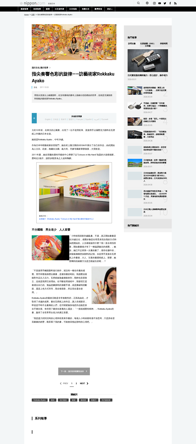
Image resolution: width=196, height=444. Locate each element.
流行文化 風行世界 (42, 68)
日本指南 (73, 9)
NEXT (82, 383)
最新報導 (24, 9)
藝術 (52, 400)
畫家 (74, 400)
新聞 (48, 9)
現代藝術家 (106, 400)
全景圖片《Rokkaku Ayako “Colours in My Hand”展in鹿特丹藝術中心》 (67, 219)
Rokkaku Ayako (40, 400)
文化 (35, 87)
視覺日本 (85, 9)
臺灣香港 (98, 9)
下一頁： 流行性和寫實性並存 (74, 371)
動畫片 (93, 400)
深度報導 (37, 9)
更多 (109, 9)
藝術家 (83, 400)
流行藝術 (63, 400)
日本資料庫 (59, 9)
